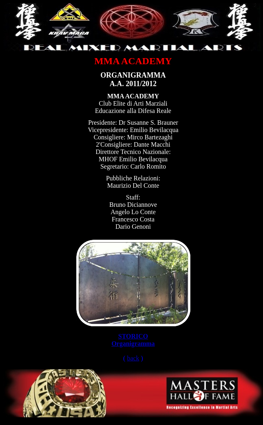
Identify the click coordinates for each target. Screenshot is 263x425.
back (133, 358)
